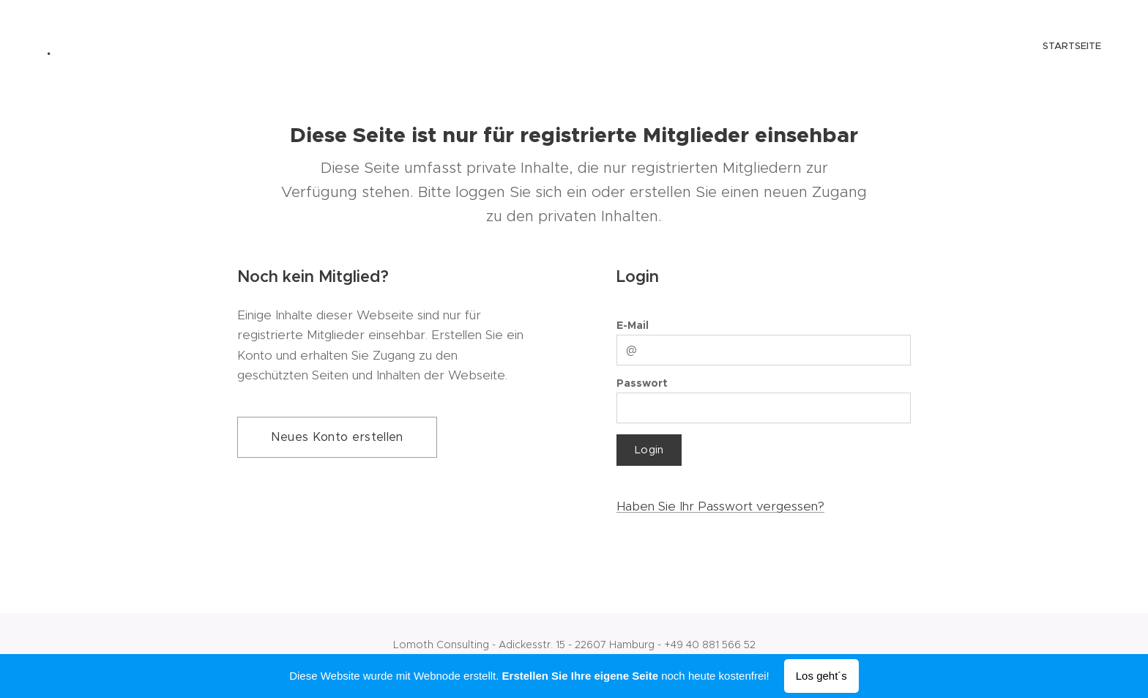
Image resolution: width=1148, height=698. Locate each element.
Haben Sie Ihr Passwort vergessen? (720, 506)
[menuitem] (1099, 47)
